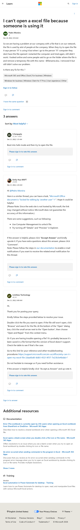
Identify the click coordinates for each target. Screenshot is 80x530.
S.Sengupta (17, 134)
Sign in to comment (11, 109)
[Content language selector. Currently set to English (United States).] (17, 511)
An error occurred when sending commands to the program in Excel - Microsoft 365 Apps (38, 453)
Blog (39, 518)
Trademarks (43, 522)
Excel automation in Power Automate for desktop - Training (28, 483)
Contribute (50, 518)
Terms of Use (10, 522)
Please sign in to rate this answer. (23, 151)
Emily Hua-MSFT (20, 179)
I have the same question (13, 102)
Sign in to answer (10, 400)
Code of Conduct (26, 522)
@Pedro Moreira (17, 190)
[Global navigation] (2, 3)
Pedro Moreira (15, 32)
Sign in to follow (10, 88)
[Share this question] (74, 13)
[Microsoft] (40, 3)
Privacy (61, 518)
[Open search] (68, 3)
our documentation (46, 247)
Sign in (75, 3)
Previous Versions (26, 518)
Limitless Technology (21, 295)
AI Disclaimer (10, 518)
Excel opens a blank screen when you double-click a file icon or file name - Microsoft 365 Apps (39, 439)
